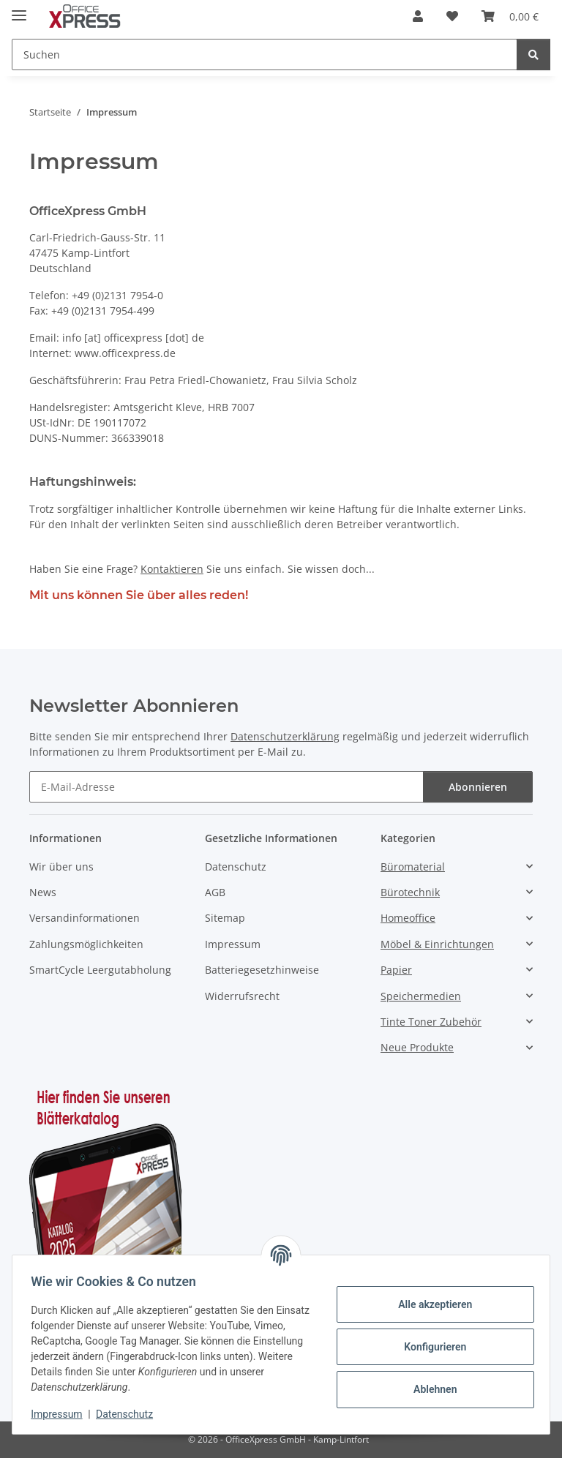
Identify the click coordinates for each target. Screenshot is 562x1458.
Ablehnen (430, 1389)
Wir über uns (61, 866)
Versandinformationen (84, 918)
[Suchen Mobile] (264, 54)
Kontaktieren (171, 569)
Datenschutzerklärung (285, 736)
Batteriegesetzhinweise (262, 970)
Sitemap (225, 918)
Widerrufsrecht (242, 996)
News (42, 892)
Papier (396, 970)
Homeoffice (408, 918)
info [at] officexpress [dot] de (133, 338)
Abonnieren (478, 787)
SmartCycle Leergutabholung (100, 970)
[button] (418, 16)
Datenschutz (129, 1414)
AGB (215, 892)
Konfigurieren (430, 1347)
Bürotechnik (410, 892)
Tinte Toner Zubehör (431, 1022)
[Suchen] (533, 54)
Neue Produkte (417, 1047)
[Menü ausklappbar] (19, 9)
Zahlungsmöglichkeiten (86, 944)
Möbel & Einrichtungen (437, 944)
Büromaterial (413, 866)
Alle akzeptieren (430, 1304)
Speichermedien (421, 996)
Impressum (61, 1414)
